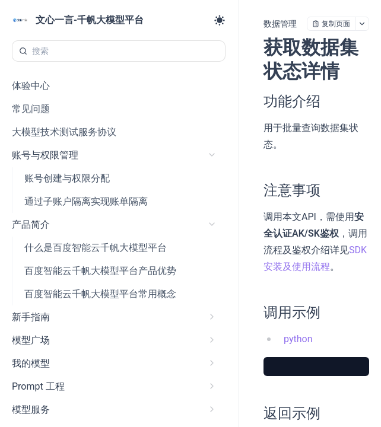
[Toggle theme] (219, 20)
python (298, 339)
